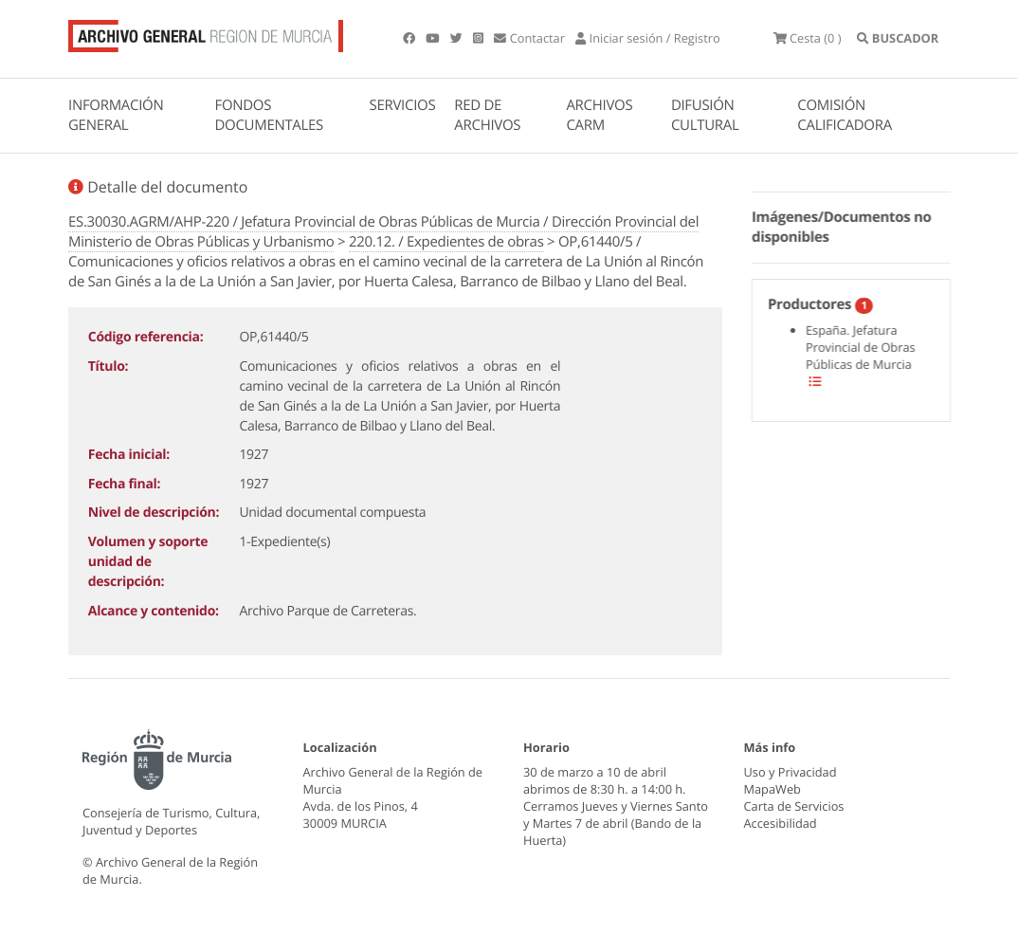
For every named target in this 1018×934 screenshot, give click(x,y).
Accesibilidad (780, 823)
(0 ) (807, 37)
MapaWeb (772, 788)
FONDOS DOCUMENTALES (268, 115)
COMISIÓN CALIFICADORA (844, 115)
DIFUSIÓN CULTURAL (705, 115)
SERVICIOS (403, 105)
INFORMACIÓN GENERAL (115, 115)
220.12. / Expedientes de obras (446, 241)
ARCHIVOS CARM (599, 115)
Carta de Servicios (794, 806)
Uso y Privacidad (790, 771)
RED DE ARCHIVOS (487, 115)
